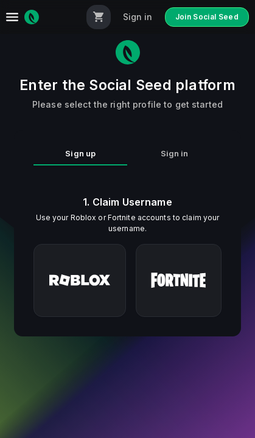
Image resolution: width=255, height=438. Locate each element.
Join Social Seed (207, 16)
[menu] (12, 17)
